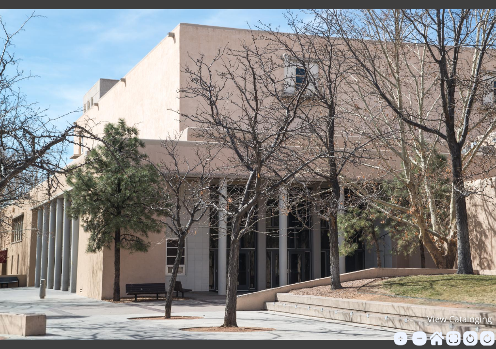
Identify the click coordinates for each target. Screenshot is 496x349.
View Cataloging (459, 319)
